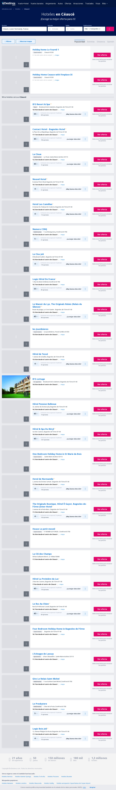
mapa (56, 55)
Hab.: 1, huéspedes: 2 (92, 29)
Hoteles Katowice (7, 783)
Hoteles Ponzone (53, 777)
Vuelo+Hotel (23, 3)
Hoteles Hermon (7, 777)
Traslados (89, 3)
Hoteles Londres (21, 783)
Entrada (50, 25)
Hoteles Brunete (66, 777)
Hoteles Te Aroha (39, 777)
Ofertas (68, 3)
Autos (60, 3)
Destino (4, 25)
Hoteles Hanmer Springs (23, 777)
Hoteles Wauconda (35, 783)
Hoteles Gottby (49, 783)
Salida (67, 25)
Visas (98, 3)
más (84, 787)
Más (104, 3)
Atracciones (78, 3)
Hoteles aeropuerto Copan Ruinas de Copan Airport (73, 783)
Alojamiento (51, 3)
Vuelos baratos (37, 3)
